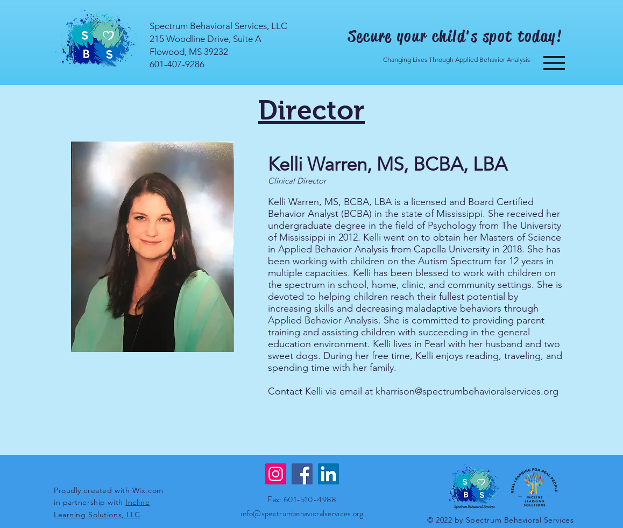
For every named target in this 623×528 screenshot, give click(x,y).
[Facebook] (302, 473)
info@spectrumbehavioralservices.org (302, 513)
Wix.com (148, 490)
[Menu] (553, 62)
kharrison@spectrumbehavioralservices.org (467, 391)
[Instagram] (275, 473)
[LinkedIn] (328, 473)
